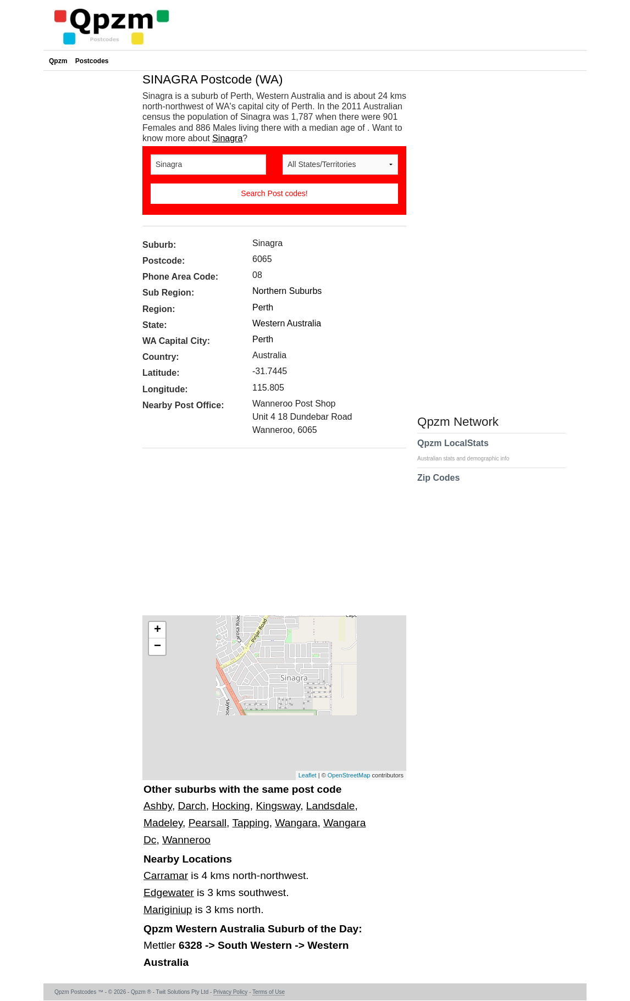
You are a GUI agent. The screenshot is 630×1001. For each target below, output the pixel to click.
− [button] (157, 646)
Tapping (250, 822)
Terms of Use (268, 992)
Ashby (157, 805)
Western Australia (286, 323)
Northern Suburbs (287, 291)
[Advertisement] (269, 536)
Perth (262, 307)
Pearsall (207, 822)
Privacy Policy (230, 992)
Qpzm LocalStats (468, 449)
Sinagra (227, 138)
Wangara (296, 822)
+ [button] (157, 630)
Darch (192, 805)
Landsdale (330, 805)
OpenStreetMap (349, 775)
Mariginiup (167, 909)
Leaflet (308, 775)
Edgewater (168, 892)
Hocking (231, 805)
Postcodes (92, 61)
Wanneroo (186, 840)
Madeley (163, 822)
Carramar (165, 875)
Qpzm (58, 61)
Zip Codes (438, 484)
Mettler (161, 945)
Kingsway (278, 805)
